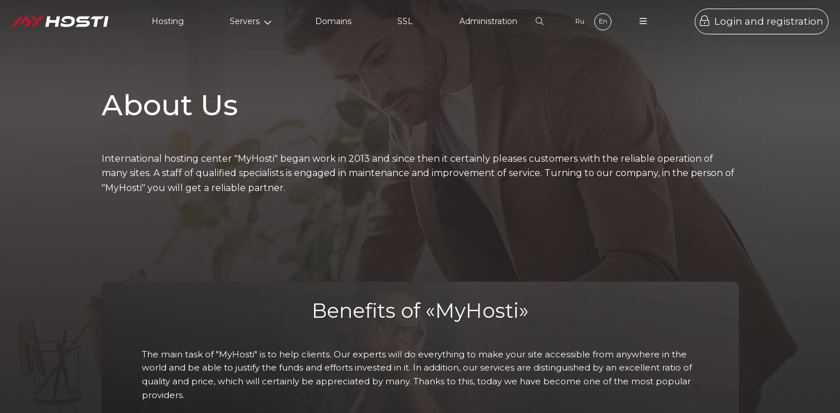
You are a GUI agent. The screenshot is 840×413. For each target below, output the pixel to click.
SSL (405, 21)
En (603, 21)
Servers (251, 21)
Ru (579, 21)
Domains (333, 21)
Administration (488, 21)
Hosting (168, 21)
